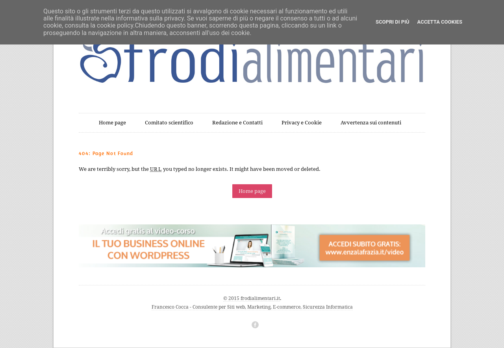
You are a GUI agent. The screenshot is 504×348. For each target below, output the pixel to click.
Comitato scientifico (169, 123)
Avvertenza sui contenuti (371, 123)
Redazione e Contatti (237, 123)
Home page (112, 123)
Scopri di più (392, 22)
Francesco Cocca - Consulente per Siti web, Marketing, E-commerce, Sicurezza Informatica (252, 307)
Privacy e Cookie (302, 123)
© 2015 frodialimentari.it (251, 298)
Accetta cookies (439, 22)
